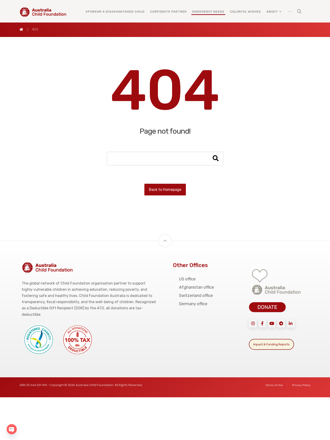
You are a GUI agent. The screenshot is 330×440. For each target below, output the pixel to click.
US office (184, 279)
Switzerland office (193, 295)
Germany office (190, 303)
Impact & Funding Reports (271, 344)
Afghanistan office (193, 287)
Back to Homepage (165, 189)
